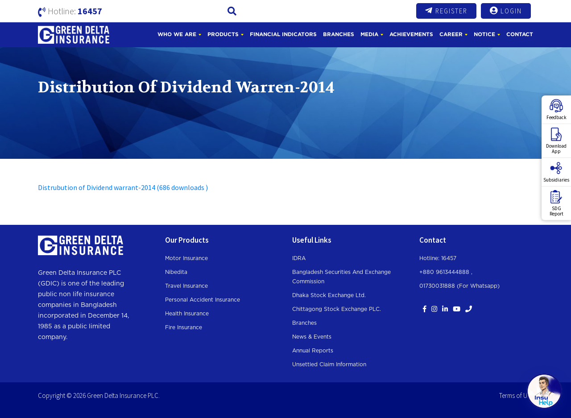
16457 (90, 11)
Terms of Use (516, 395)
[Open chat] (544, 391)
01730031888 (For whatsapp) (459, 286)
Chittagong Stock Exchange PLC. (336, 309)
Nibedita (176, 272)
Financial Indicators (283, 34)
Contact (519, 34)
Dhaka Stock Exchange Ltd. (329, 295)
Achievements (411, 34)
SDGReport (556, 203)
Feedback (556, 109)
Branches (338, 34)
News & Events (311, 336)
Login (506, 10)
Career (451, 34)
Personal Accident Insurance (202, 299)
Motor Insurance (186, 258)
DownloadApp (556, 141)
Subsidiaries (556, 172)
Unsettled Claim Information (329, 364)
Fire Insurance (183, 327)
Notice (484, 34)
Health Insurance (187, 313)
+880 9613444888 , (445, 272)
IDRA (299, 258)
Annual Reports (312, 350)
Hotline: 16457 (437, 258)
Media (369, 34)
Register (446, 10)
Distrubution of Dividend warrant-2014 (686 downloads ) (123, 187)
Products (223, 34)
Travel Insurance (186, 286)
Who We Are (176, 34)
